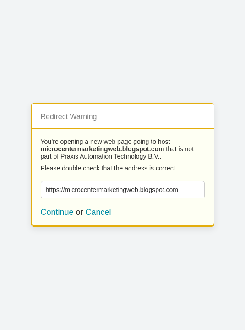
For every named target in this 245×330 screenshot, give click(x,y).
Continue (57, 212)
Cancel (98, 212)
